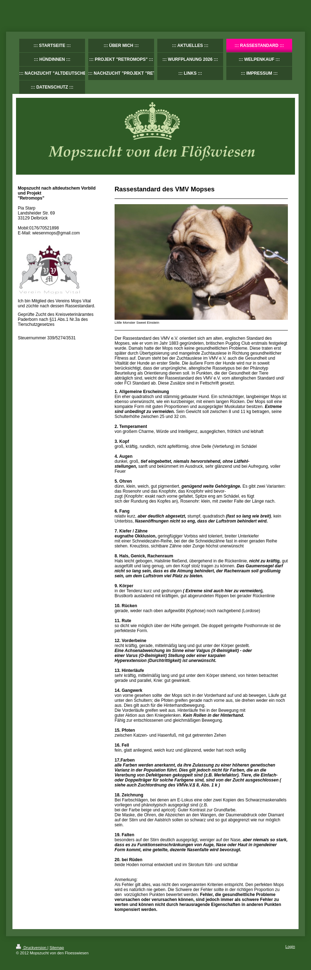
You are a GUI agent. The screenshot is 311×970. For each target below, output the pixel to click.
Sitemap (56, 947)
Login (290, 946)
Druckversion (31, 947)
